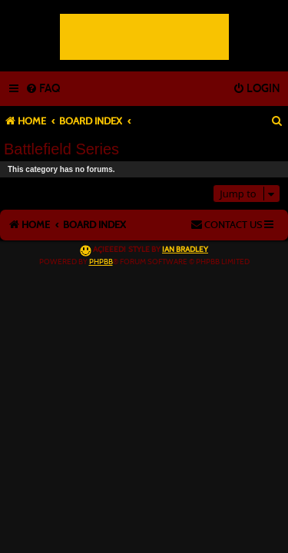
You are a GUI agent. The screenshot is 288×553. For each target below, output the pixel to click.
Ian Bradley (185, 249)
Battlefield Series (61, 149)
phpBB (101, 262)
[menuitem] (42, 89)
